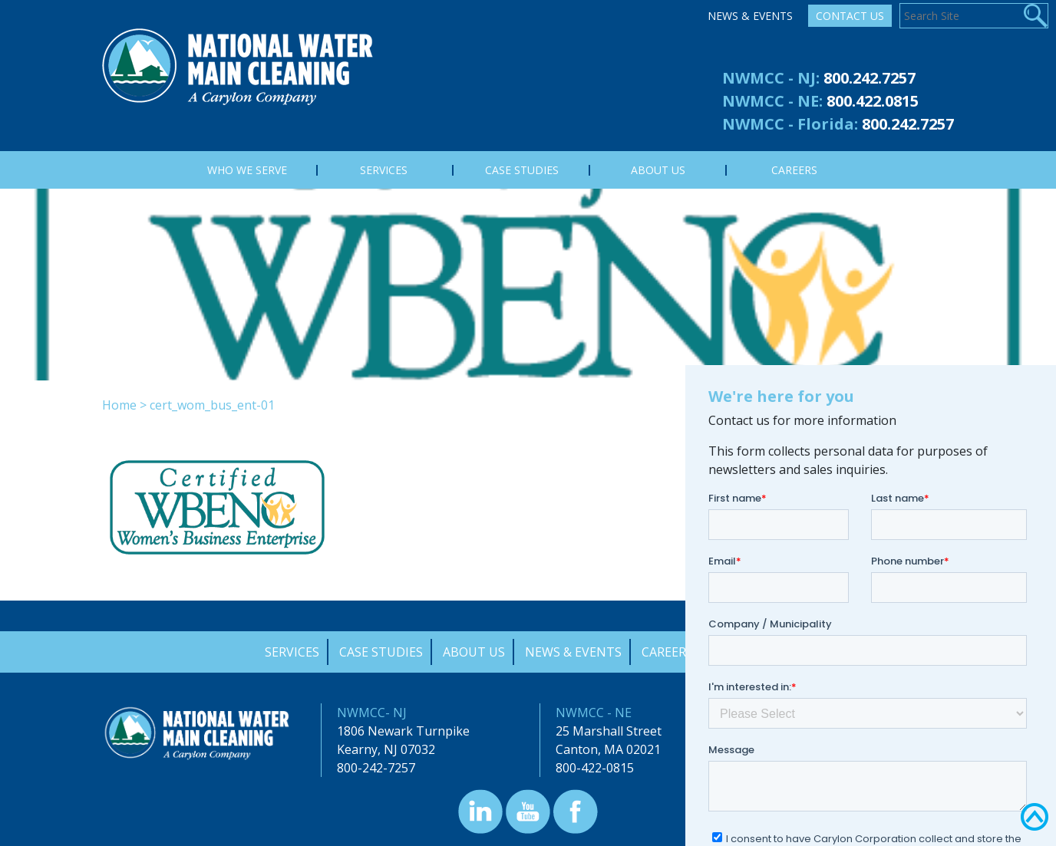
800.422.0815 (873, 101)
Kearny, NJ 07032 (386, 749)
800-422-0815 (595, 767)
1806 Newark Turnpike (403, 731)
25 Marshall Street (609, 731)
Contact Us (850, 15)
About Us (474, 652)
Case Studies (381, 652)
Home (119, 405)
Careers (667, 652)
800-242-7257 (376, 767)
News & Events (750, 15)
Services (292, 652)
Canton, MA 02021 (608, 749)
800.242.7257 (869, 77)
